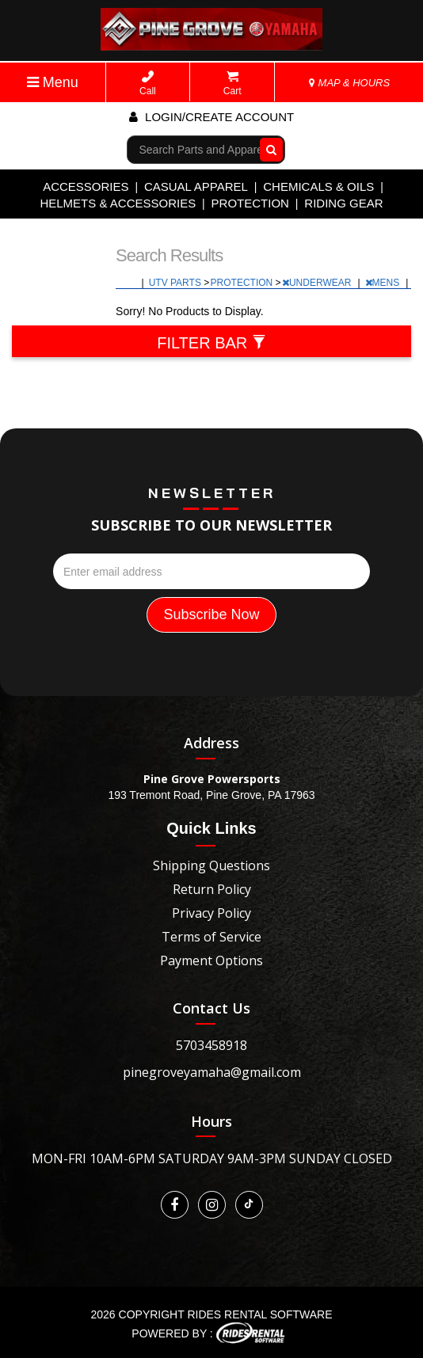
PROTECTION (250, 203)
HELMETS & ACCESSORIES (118, 203)
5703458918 (211, 1045)
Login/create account (211, 117)
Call (147, 83)
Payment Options (211, 960)
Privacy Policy (211, 913)
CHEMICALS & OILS (318, 186)
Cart (232, 83)
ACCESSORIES (85, 186)
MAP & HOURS (349, 83)
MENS (383, 282)
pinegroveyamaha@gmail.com (212, 1072)
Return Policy (212, 889)
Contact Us (211, 1008)
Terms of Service (211, 937)
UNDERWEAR (318, 282)
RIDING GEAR (343, 203)
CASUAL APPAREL (196, 186)
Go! (267, 149)
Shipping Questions (211, 865)
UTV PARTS (176, 282)
